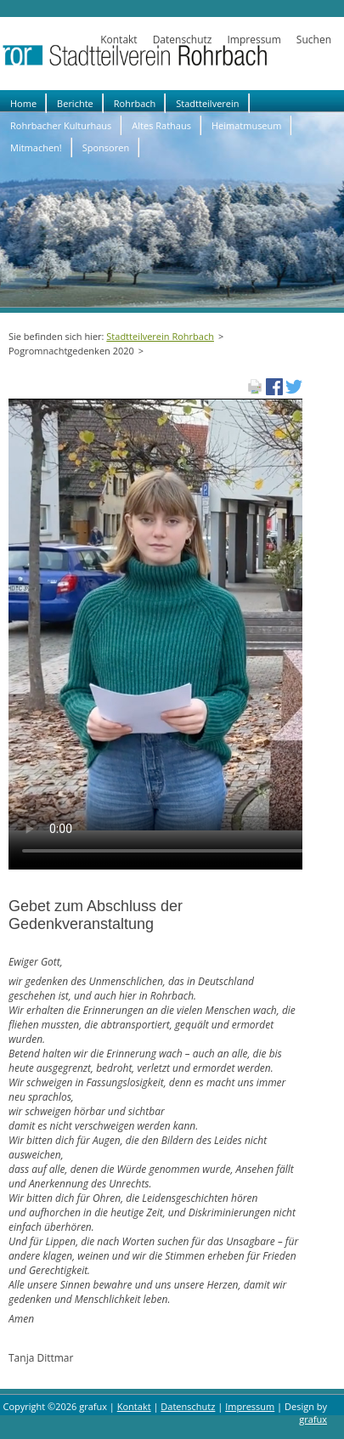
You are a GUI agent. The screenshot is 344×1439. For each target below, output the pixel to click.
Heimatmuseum (246, 125)
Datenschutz (182, 39)
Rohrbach (135, 103)
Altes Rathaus (161, 125)
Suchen (313, 39)
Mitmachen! (36, 147)
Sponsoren (105, 147)
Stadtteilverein (207, 103)
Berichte (75, 103)
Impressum (253, 39)
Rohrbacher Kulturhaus (60, 125)
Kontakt (118, 39)
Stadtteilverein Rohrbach (160, 336)
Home (23, 103)
